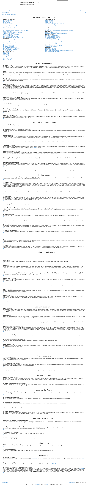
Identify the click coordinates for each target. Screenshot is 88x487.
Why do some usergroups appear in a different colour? (55, 25)
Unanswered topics (6, 14)
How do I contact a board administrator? (52, 51)
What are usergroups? (49, 22)
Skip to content (22, 5)
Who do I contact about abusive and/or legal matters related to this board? (59, 50)
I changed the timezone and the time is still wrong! (12, 32)
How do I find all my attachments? (51, 46)
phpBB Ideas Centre (54, 463)
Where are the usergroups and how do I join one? (54, 23)
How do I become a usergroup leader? (52, 24)
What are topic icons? (7, 59)
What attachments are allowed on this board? (53, 45)
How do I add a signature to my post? (10, 41)
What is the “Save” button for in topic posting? (11, 48)
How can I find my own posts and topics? (52, 39)
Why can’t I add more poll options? (9, 42)
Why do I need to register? (8, 20)
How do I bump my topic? (7, 50)
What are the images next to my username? (11, 34)
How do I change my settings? (8, 29)
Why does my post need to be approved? (10, 49)
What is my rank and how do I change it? (10, 36)
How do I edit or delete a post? (8, 40)
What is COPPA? (6, 21)
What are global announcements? (9, 56)
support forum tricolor (37, 484)
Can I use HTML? (6, 53)
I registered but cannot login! (8, 23)
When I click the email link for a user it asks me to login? (13, 37)
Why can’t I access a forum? (8, 44)
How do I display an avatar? (8, 35)
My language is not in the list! (8, 33)
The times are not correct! (7, 31)
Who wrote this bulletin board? (50, 48)
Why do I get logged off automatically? (10, 26)
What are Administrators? (49, 20)
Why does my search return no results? (52, 36)
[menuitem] (8, 10)
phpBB (35, 147)
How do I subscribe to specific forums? (52, 42)
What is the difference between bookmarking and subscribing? (57, 41)
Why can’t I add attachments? (8, 45)
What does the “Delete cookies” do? (9, 27)
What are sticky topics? (7, 57)
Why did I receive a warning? (8, 46)
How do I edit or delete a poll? (8, 43)
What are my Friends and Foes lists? (52, 32)
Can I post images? (6, 55)
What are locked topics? (7, 58)
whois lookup (81, 468)
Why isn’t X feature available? (50, 49)
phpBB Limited (34, 458)
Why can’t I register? (6, 22)
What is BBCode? (6, 52)
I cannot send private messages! (51, 28)
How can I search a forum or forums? (52, 35)
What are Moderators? (49, 21)
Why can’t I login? (6, 24)
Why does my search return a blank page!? (53, 37)
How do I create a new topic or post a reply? (11, 39)
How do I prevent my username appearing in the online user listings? (16, 30)
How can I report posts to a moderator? (10, 47)
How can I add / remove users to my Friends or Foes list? (56, 33)
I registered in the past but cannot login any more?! (12, 25)
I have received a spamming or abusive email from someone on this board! (59, 30)
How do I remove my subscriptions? (51, 43)
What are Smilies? (6, 54)
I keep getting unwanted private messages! (53, 29)
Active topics (13, 14)
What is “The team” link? (49, 26)
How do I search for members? (51, 38)
